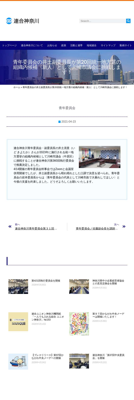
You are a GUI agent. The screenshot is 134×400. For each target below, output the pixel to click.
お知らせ (52, 45)
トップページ (9, 45)
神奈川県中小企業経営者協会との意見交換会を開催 (108, 282)
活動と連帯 (76, 45)
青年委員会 (67, 108)
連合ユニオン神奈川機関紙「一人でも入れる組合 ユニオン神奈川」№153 (48, 316)
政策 (63, 45)
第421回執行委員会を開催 (46, 280)
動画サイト (126, 45)
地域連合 (91, 45)
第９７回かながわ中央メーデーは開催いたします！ (108, 315)
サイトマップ (108, 45)
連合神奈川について (32, 45)
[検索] (128, 21)
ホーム (16, 87)
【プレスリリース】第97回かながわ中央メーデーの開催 (48, 356)
